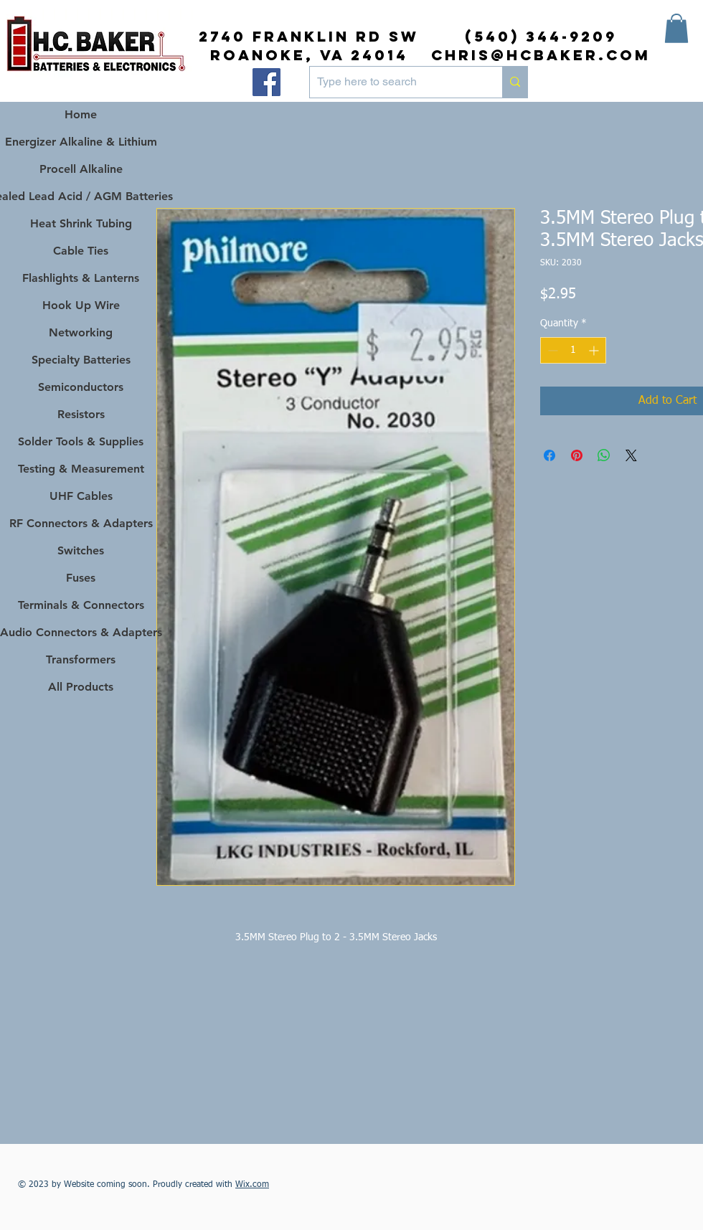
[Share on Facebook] (549, 455)
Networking (81, 332)
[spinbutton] (573, 350)
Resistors (81, 414)
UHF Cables (81, 496)
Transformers (80, 659)
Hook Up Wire (81, 305)
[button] (676, 28)
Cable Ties (80, 250)
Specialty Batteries (81, 359)
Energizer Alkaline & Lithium (81, 141)
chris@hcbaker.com (541, 55)
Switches (80, 550)
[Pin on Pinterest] (576, 455)
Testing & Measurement (81, 469)
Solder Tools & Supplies (80, 441)
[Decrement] (551, 350)
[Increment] (595, 350)
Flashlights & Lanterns (80, 278)
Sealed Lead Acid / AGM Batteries (80, 196)
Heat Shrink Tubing (81, 223)
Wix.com (252, 1185)
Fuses (80, 578)
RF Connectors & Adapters (81, 523)
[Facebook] (266, 82)
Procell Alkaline (81, 169)
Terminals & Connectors (81, 605)
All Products (80, 687)
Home (81, 114)
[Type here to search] (394, 82)
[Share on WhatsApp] (604, 455)
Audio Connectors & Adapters (80, 632)
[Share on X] (631, 455)
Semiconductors (80, 387)
